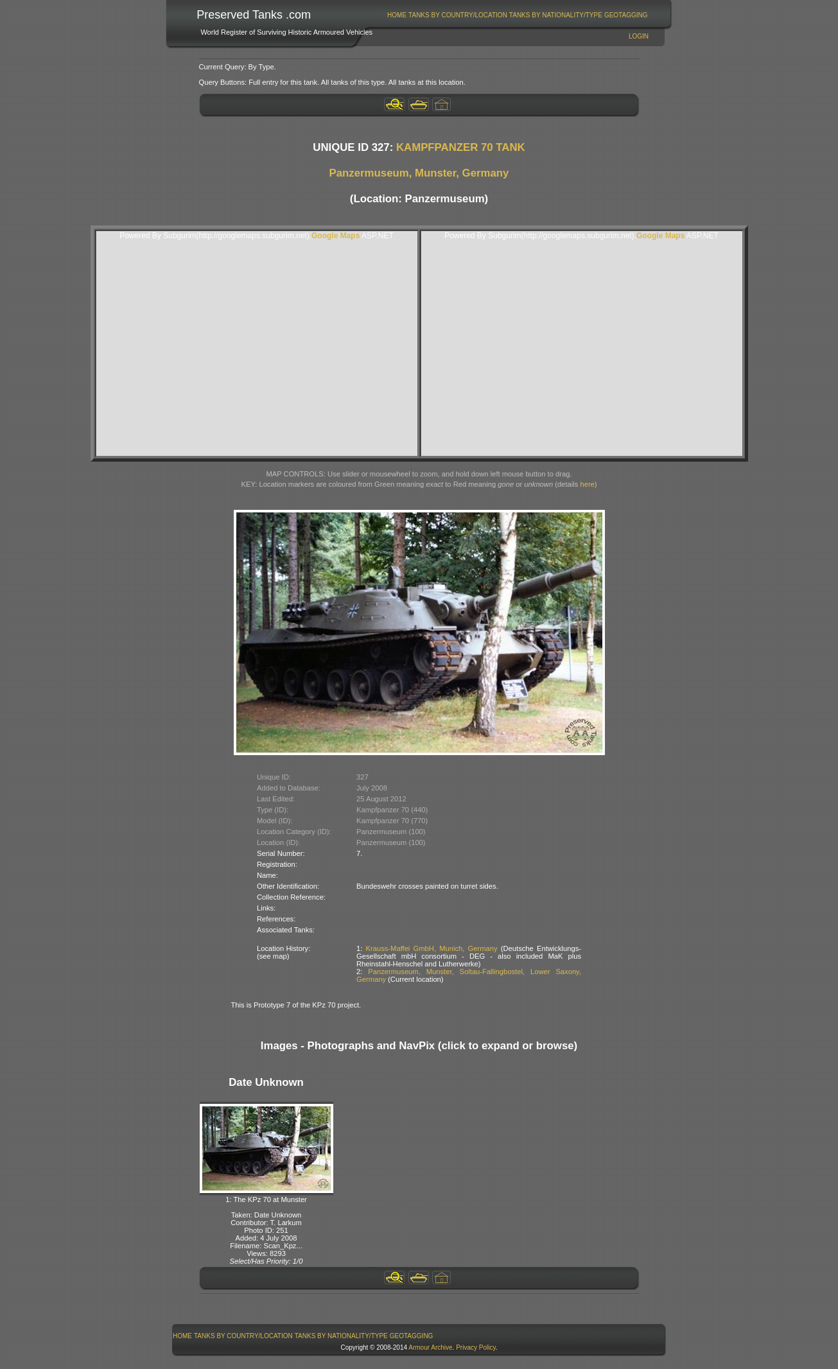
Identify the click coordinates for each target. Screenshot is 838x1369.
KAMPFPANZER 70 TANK (460, 147)
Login (639, 36)
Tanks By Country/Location (457, 15)
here (587, 484)
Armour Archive (430, 1347)
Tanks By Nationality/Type (555, 15)
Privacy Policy (476, 1347)
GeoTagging (626, 15)
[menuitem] (397, 15)
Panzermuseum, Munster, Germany (419, 173)
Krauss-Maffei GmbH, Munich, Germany (432, 948)
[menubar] (518, 15)
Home (396, 15)
